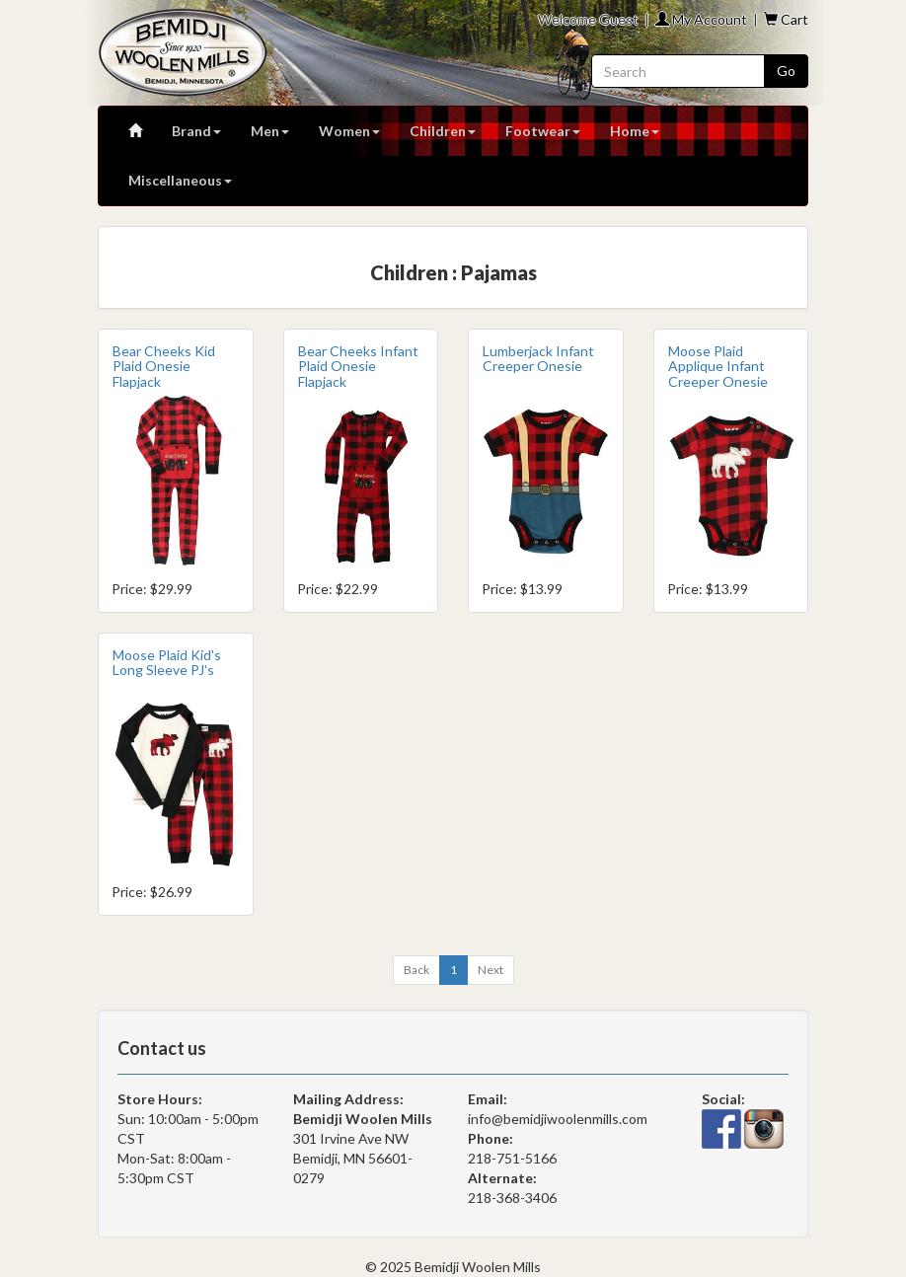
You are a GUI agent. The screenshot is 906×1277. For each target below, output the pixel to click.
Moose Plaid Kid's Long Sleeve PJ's (167, 662)
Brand (196, 130)
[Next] (490, 970)
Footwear (542, 130)
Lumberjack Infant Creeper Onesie (538, 358)
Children (443, 130)
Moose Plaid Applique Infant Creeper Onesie (718, 366)
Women (349, 130)
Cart (786, 19)
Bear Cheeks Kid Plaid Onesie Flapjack (164, 366)
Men (270, 130)
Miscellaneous (180, 180)
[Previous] (416, 970)
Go (786, 70)
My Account (701, 19)
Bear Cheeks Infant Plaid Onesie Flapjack (358, 366)
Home (634, 130)
